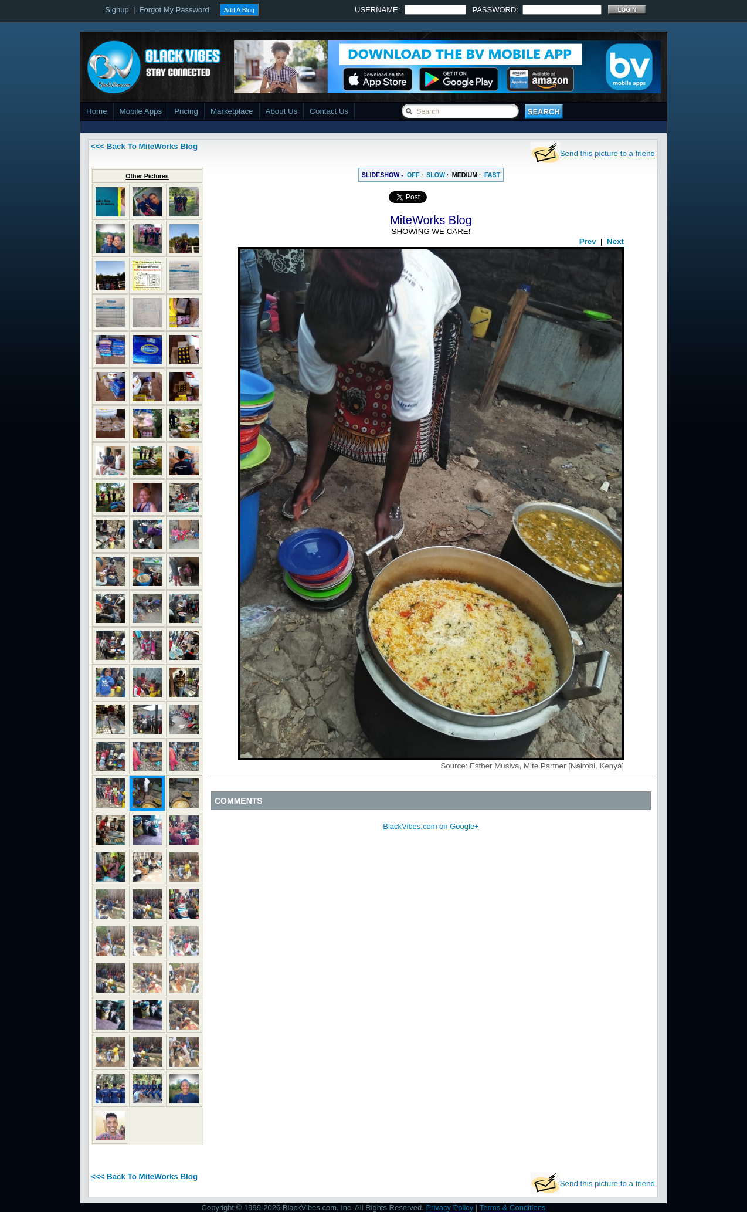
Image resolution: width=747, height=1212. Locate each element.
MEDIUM (464, 174)
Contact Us (329, 111)
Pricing (186, 111)
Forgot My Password (174, 9)
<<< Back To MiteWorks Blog (144, 146)
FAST (492, 174)
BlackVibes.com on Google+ (430, 826)
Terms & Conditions (513, 1207)
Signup (116, 9)
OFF (413, 174)
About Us (282, 111)
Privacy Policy (449, 1207)
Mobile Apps (141, 111)
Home (96, 111)
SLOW (435, 174)
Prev (587, 241)
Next (615, 241)
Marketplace (231, 111)
